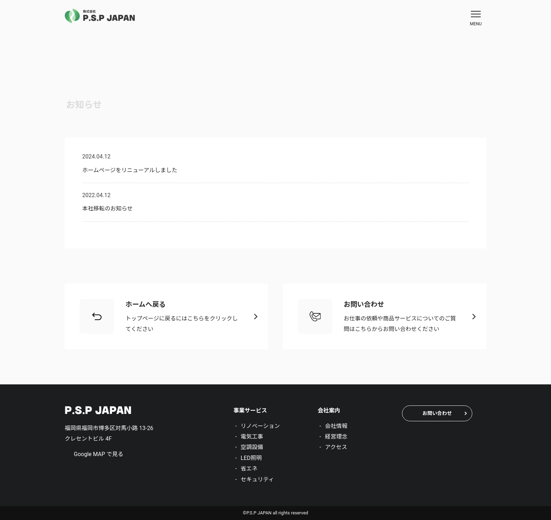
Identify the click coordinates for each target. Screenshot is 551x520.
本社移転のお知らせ (107, 208)
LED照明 (251, 458)
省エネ (249, 468)
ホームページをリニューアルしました (129, 170)
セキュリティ (257, 479)
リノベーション (260, 426)
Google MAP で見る (98, 454)
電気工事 (252, 436)
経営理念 (336, 436)
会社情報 (336, 426)
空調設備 (252, 447)
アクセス (336, 447)
